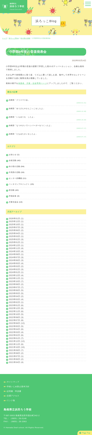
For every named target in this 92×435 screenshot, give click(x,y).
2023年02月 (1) (16, 302)
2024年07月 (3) (16, 257)
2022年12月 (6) (16, 308)
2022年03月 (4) (16, 332)
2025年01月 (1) (16, 242)
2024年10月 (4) (16, 251)
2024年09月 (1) (16, 254)
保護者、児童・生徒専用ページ (32, 83)
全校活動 (12, 160)
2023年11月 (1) (16, 278)
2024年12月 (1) (16, 245)
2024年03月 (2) (16, 266)
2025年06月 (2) (16, 230)
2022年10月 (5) (16, 314)
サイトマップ (13, 382)
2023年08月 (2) (16, 284)
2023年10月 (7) (16, 281)
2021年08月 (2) (16, 353)
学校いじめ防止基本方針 (18, 386)
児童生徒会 (13, 202)
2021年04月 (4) (16, 362)
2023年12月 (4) (16, 275)
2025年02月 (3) (16, 239)
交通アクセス (13, 396)
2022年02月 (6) (16, 335)
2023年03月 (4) (16, 299)
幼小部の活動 (14, 166)
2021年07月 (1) (16, 356)
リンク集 (11, 400)
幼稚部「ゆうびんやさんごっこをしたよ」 (27, 108)
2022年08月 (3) (16, 317)
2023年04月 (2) (16, 296)
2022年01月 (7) (16, 338)
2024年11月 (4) (16, 248)
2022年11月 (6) (16, 311)
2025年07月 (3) (16, 227)
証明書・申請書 (14, 391)
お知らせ (12, 154)
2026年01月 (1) (16, 218)
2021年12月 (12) (17, 341)
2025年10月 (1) (16, 224)
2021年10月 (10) (17, 347)
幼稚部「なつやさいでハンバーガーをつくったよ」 (31, 125)
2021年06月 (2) (16, 359)
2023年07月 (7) (16, 287)
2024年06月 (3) (16, 260)
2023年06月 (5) (16, 290)
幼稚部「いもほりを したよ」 (22, 117)
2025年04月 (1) (16, 233)
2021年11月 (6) (16, 344)
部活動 (12, 190)
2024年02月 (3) (16, 269)
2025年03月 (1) (16, 236)
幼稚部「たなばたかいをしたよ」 (23, 134)
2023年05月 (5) (16, 293)
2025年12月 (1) (16, 221)
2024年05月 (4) (16, 263)
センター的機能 (15, 178)
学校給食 (12, 196)
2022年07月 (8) (16, 320)
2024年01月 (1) (16, 272)
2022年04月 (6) (16, 329)
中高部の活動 (14, 172)
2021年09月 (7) (16, 350)
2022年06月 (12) (17, 323)
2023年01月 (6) (16, 305)
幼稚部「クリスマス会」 (19, 100)
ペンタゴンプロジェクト (19, 184)
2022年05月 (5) (16, 326)
